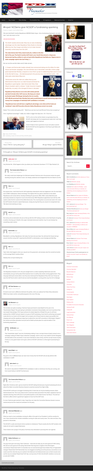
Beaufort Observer (72, 271)
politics (30, 136)
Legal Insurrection (71, 312)
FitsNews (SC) (70, 302)
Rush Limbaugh (71, 322)
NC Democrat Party (19, 136)
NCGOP (10, 134)
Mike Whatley (22, 20)
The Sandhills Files (35, 20)
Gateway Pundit (71, 307)
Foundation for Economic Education (76, 304)
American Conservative (73, 266)
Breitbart (69, 279)
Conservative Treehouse (73, 294)
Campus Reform (71, 282)
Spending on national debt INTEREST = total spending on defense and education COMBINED (78, 224)
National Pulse (71, 315)
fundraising (8, 136)
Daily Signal (70, 297)
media (12, 136)
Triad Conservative (72, 327)
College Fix (70, 289)
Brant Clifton (20, 30)
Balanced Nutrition (59, 20)
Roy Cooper (12, 20)
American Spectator (72, 269)
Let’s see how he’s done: (9, 39)
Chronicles (69, 284)
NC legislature (47, 20)
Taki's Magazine (71, 325)
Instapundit (70, 309)
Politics (14, 134)
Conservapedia (71, 292)
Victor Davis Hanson (72, 332)
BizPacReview (70, 274)
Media (6, 134)
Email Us (70, 20)
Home (3, 20)
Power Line (70, 320)
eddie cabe (11, 159)
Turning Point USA (72, 330)
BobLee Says (70, 277)
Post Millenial (70, 317)
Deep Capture (70, 299)
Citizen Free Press (71, 287)
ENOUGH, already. (77, 181)
